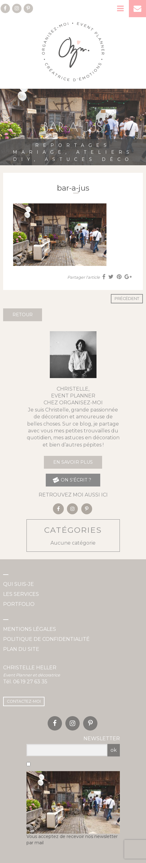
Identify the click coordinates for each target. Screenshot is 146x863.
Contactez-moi (24, 701)
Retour (22, 314)
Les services (21, 594)
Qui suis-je (18, 584)
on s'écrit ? (71, 480)
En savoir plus (73, 462)
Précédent (127, 298)
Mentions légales (29, 629)
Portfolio (19, 604)
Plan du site (21, 649)
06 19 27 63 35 (30, 682)
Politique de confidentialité (46, 639)
